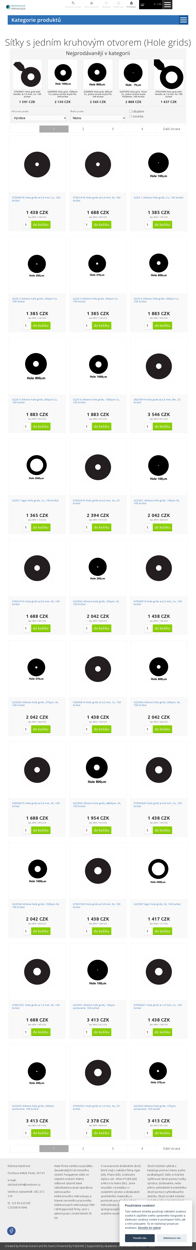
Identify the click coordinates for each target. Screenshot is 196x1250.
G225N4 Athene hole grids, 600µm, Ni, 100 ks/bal (157, 704)
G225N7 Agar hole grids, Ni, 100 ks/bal (157, 904)
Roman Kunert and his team (37, 1246)
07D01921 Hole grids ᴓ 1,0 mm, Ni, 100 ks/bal (36, 1006)
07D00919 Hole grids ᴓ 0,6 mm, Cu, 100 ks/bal (158, 603)
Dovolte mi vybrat (149, 1228)
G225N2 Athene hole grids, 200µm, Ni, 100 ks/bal (96, 603)
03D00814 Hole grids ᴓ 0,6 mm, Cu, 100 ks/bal (97, 704)
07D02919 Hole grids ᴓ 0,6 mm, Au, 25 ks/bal (96, 502)
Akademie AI (112, 1246)
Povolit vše (139, 1238)
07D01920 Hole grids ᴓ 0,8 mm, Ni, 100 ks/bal (97, 905)
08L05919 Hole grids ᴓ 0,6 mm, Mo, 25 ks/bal (157, 401)
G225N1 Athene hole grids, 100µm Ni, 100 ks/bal (157, 502)
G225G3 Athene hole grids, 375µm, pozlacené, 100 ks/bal (155, 1107)
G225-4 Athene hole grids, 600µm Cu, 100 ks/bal (156, 300)
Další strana (171, 129)
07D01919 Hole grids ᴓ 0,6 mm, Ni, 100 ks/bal (36, 603)
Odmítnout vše (172, 1238)
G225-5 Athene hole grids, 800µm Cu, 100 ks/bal (35, 401)
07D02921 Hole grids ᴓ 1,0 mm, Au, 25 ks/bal (96, 1107)
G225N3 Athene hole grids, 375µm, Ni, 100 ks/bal (35, 704)
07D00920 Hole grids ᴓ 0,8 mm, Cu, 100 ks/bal (158, 804)
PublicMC (79, 1246)
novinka (138, 116)
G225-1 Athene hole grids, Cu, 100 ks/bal (158, 197)
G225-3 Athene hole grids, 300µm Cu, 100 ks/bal (95, 300)
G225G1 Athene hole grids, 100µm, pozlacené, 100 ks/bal (94, 1006)
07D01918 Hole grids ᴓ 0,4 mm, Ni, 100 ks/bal (97, 199)
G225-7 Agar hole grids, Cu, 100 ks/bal (35, 500)
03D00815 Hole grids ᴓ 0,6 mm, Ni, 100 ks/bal (36, 804)
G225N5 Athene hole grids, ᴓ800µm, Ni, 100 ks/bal (97, 804)
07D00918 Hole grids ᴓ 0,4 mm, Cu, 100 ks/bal (36, 199)
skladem (138, 111)
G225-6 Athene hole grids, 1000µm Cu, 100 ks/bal (96, 401)
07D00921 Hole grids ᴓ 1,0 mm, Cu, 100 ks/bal (158, 1006)
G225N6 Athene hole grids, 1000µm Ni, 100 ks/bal (36, 905)
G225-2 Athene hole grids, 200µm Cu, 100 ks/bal (35, 300)
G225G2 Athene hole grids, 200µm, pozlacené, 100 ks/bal (33, 1107)
